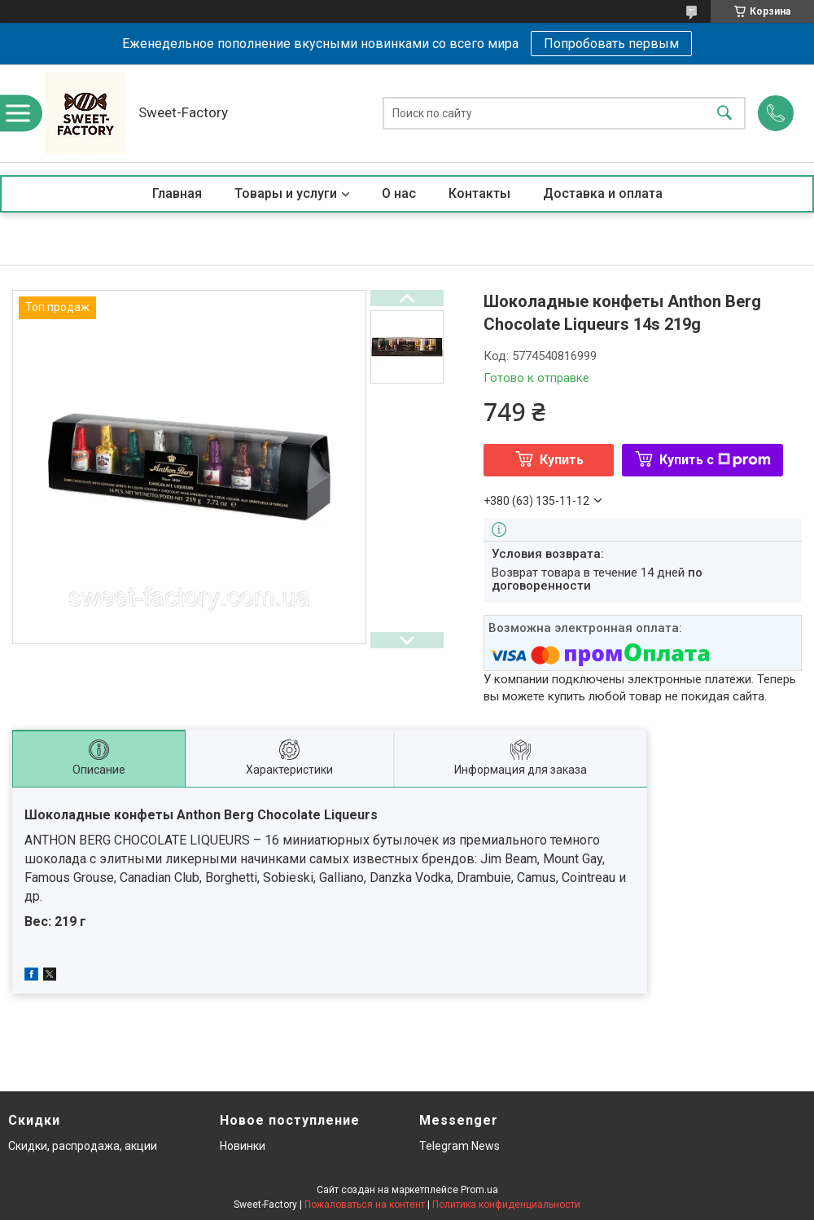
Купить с (715, 459)
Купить (562, 459)
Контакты (479, 193)
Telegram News (459, 1145)
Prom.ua (479, 1190)
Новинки (242, 1145)
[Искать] (724, 114)
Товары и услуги (285, 193)
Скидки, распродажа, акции (82, 1145)
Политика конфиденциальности (506, 1204)
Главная (177, 193)
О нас (399, 193)
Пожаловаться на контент (364, 1204)
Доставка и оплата (603, 193)
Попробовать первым (611, 43)
